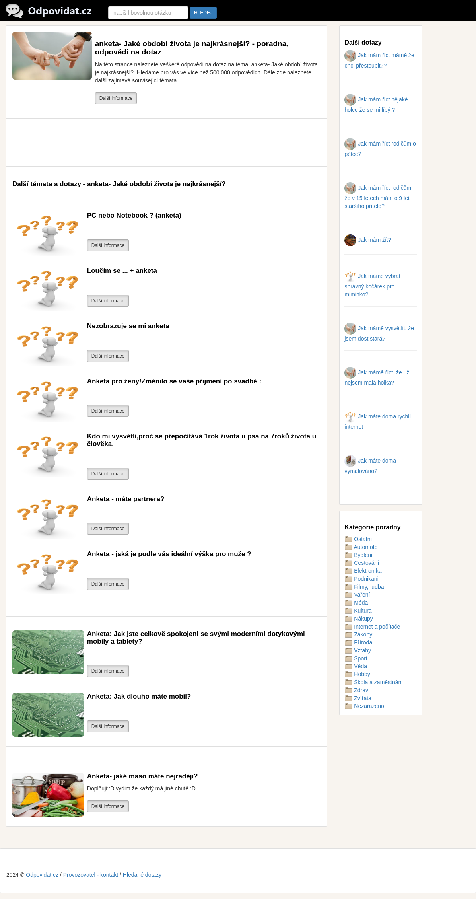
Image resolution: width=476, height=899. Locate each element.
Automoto (360, 547)
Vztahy (357, 650)
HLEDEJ (203, 13)
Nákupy (358, 618)
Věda (355, 666)
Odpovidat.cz (42, 875)
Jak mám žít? (367, 240)
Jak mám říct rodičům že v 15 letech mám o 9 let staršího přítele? (377, 197)
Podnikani (361, 579)
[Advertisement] (157, 142)
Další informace (115, 98)
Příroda (358, 642)
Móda (356, 602)
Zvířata (357, 698)
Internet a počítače (372, 626)
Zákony (358, 634)
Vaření (357, 595)
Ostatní (358, 539)
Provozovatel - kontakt (91, 875)
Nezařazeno (364, 706)
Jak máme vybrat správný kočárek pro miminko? (372, 285)
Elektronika (362, 571)
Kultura (357, 610)
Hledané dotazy (142, 875)
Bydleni (358, 555)
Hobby (357, 674)
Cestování (361, 563)
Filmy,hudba (364, 587)
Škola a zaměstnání (373, 682)
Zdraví (357, 690)
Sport (355, 658)
